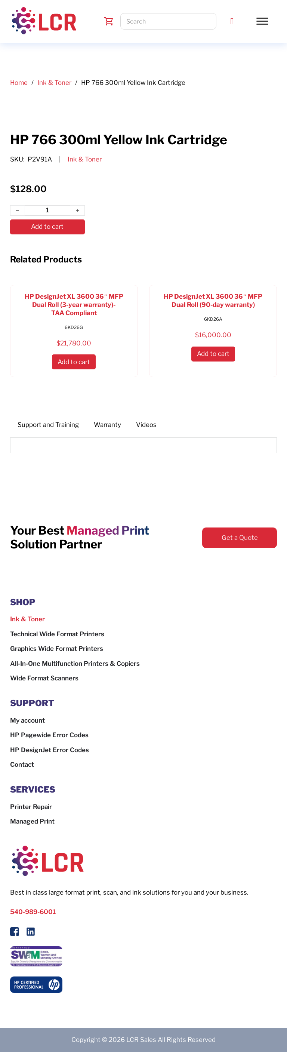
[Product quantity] (47, 210)
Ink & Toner (54, 82)
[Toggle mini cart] (108, 21)
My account (27, 720)
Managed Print (32, 821)
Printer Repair (31, 806)
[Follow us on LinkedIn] (30, 933)
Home (19, 82)
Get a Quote (240, 537)
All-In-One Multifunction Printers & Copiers (75, 663)
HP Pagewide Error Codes (49, 735)
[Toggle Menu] (262, 21)
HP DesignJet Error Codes (49, 750)
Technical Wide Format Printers (57, 634)
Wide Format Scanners (44, 678)
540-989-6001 (33, 912)
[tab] (48, 425)
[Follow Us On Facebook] (14, 933)
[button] (74, 362)
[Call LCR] (232, 21)
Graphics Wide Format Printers (56, 648)
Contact (22, 764)
